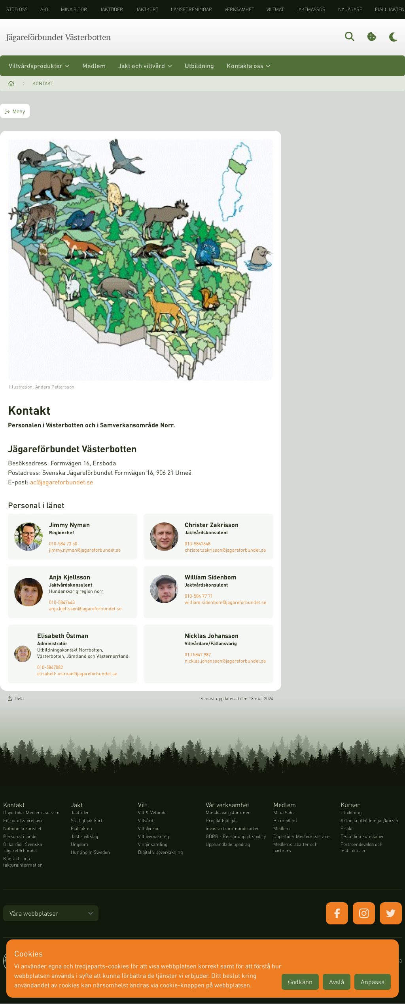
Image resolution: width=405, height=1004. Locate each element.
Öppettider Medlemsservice (31, 813)
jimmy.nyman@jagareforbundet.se (85, 550)
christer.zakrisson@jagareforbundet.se (225, 550)
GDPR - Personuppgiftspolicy (236, 837)
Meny (15, 110)
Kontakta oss (249, 65)
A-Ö (44, 9)
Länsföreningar (191, 9)
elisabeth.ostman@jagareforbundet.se (77, 673)
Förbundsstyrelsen (22, 821)
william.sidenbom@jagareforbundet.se (225, 602)
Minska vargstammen (228, 813)
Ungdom (79, 845)
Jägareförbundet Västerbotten (58, 37)
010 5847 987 (198, 654)
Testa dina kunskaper (362, 837)
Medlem (94, 65)
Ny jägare (350, 9)
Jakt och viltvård (145, 65)
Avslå (336, 981)
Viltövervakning (153, 837)
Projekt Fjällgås (222, 821)
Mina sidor (74, 9)
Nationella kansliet (22, 829)
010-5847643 (62, 602)
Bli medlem (285, 821)
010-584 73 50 (63, 544)
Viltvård (145, 821)
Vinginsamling (152, 845)
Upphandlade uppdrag (228, 845)
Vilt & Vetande (152, 813)
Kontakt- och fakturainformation (23, 862)
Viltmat (275, 9)
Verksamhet (239, 9)
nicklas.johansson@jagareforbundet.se (225, 661)
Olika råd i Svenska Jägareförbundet (22, 848)
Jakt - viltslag (84, 837)
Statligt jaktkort (86, 821)
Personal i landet (20, 837)
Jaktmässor (311, 9)
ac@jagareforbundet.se (61, 482)
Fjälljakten (81, 829)
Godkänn (300, 981)
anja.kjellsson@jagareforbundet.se (85, 609)
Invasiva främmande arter (232, 829)
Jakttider (111, 9)
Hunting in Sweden (90, 852)
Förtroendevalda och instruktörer (361, 848)
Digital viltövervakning (160, 852)
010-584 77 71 (199, 596)
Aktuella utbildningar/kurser (370, 821)
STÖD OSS (17, 9)
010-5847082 (50, 667)
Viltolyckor (148, 829)
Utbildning (199, 65)
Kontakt (42, 83)
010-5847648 (197, 544)
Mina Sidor (284, 813)
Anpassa (372, 981)
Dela (16, 699)
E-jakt (347, 829)
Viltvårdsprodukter (39, 65)
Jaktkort (147, 9)
